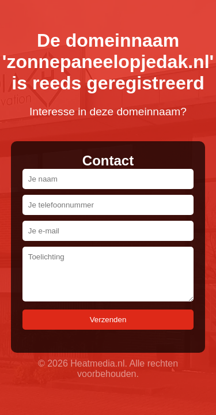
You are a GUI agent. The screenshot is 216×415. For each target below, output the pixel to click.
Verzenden (108, 319)
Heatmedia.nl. (98, 363)
